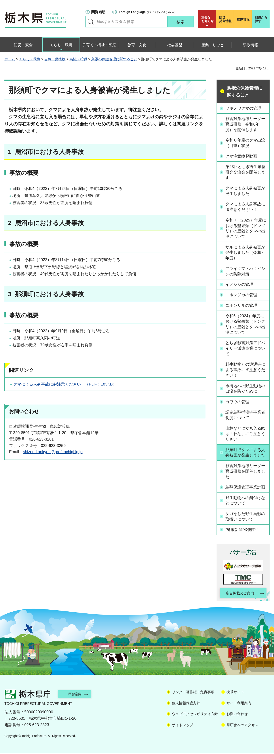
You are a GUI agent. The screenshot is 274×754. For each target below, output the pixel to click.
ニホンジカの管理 (241, 295)
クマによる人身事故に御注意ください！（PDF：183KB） (65, 384)
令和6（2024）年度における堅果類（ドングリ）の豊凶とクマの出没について (245, 324)
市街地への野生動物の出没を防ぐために (245, 389)
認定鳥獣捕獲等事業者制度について (245, 416)
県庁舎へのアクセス (242, 726)
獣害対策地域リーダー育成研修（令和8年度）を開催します (245, 124)
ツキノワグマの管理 (243, 108)
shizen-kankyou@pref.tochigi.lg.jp (52, 452)
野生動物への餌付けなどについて (245, 501)
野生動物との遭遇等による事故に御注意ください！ (245, 370)
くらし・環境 (29, 59)
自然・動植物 (54, 59)
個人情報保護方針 (186, 704)
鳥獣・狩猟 (78, 59)
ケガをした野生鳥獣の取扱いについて (245, 517)
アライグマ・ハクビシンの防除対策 (245, 272)
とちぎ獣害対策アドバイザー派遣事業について (245, 349)
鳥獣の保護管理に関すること (114, 59)
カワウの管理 (237, 402)
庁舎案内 (76, 695)
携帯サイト (235, 693)
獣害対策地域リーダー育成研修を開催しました (245, 472)
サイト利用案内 (238, 704)
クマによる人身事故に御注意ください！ (245, 207)
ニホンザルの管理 (241, 306)
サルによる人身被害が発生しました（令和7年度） (245, 253)
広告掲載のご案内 (239, 594)
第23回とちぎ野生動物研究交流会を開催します (246, 172)
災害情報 (226, 19)
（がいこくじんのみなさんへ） (148, 12)
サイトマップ (182, 726)
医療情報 (243, 19)
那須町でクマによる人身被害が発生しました (245, 453)
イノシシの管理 (239, 285)
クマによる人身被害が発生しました (245, 191)
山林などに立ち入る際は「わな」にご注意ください (245, 434)
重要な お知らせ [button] (207, 19)
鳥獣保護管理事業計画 (245, 488)
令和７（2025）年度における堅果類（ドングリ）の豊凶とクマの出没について (246, 228)
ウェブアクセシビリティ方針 (195, 715)
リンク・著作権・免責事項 (193, 693)
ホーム (9, 59)
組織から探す (261, 19)
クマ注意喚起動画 (241, 156)
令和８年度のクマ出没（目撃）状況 (245, 143)
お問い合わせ (237, 715)
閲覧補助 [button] (98, 12)
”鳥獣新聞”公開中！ (243, 530)
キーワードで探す (90, 22)
